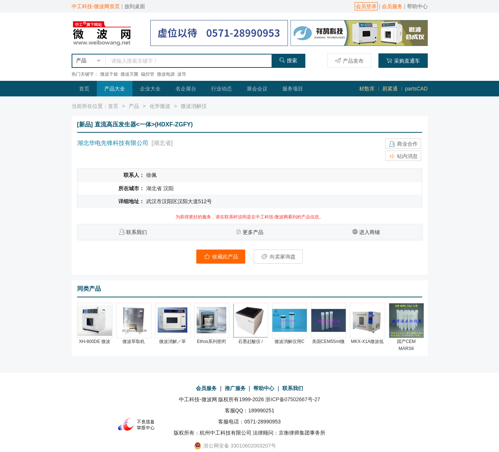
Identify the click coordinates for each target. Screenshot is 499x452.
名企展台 (185, 89)
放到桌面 (134, 6)
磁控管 (147, 74)
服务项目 (292, 89)
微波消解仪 (194, 106)
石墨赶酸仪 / (250, 341)
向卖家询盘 (278, 257)
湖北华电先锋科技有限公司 (112, 143)
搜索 (288, 60)
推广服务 (235, 388)
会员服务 (392, 6)
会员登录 (366, 6)
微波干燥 (109, 74)
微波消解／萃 (172, 341)
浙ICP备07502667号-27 (292, 399)
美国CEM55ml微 (328, 341)
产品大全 (114, 89)
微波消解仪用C (290, 341)
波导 (181, 74)
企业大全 (150, 89)
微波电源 (166, 74)
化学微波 (160, 106)
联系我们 (136, 232)
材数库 (367, 89)
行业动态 (221, 89)
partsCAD (416, 89)
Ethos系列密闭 (211, 341)
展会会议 (257, 89)
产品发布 (349, 60)
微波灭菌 (129, 74)
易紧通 (390, 89)
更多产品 (253, 232)
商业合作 (403, 144)
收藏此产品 (220, 257)
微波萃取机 (133, 341)
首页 (84, 89)
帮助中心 (417, 6)
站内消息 (403, 156)
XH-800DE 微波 (95, 341)
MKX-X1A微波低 (367, 341)
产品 (134, 106)
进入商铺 (369, 232)
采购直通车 (403, 60)
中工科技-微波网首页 (96, 6)
